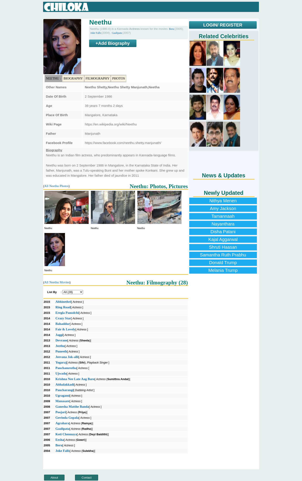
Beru (171, 28)
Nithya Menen (223, 200)
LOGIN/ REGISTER (222, 25)
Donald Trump (223, 262)
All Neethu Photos (56, 186)
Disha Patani (222, 231)
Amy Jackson (223, 208)
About (54, 477)
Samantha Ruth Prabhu (223, 254)
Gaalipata (117, 32)
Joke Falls (95, 32)
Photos (118, 78)
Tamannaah (223, 216)
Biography (73, 78)
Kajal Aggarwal (222, 239)
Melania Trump (222, 270)
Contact (87, 477)
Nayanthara (223, 224)
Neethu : (53, 78)
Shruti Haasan (223, 247)
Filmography (97, 78)
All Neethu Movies (57, 282)
